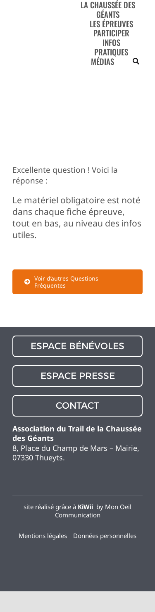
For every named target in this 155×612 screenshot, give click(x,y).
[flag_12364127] (77, 549)
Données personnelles (104, 535)
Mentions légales (43, 535)
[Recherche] (136, 61)
